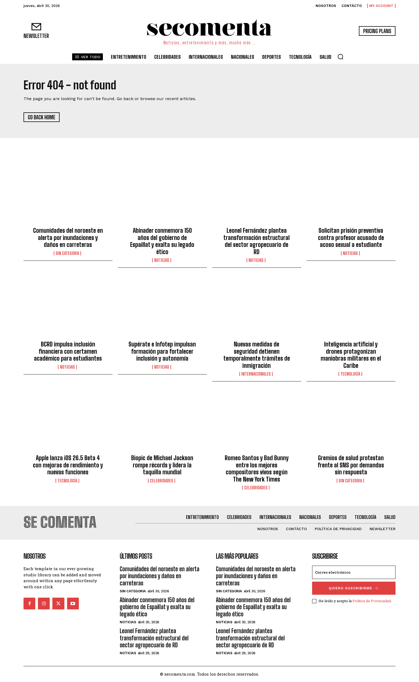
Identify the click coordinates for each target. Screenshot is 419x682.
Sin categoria (67, 253)
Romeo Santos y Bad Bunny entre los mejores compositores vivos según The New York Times (257, 468)
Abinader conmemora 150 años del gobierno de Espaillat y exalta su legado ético (162, 241)
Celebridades (161, 481)
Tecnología (350, 374)
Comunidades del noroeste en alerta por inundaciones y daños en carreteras (68, 238)
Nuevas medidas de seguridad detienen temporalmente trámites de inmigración (256, 355)
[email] (353, 572)
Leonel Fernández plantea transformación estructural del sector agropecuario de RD (256, 241)
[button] (340, 56)
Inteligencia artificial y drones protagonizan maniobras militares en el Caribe (351, 355)
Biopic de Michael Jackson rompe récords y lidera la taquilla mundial (162, 465)
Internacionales (256, 374)
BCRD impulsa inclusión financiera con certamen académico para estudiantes (68, 351)
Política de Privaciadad (371, 600)
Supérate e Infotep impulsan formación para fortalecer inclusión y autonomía (162, 351)
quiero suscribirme (354, 588)
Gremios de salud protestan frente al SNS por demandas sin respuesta (351, 465)
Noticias (161, 260)
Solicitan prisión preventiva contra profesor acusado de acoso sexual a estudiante (351, 238)
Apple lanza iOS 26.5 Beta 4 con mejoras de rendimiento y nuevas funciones (68, 465)
